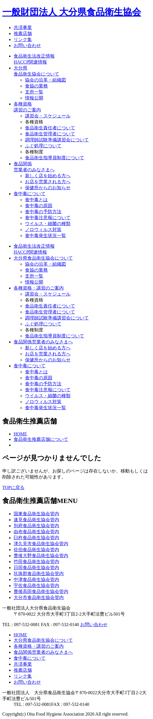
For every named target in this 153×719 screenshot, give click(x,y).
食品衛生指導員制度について (54, 157)
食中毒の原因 (38, 205)
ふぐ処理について (43, 145)
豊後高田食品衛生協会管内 (41, 591)
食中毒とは (36, 199)
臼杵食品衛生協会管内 (36, 537)
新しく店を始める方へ (48, 175)
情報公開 (34, 97)
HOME (20, 433)
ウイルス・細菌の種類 (48, 223)
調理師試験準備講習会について (57, 139)
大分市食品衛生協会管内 (39, 597)
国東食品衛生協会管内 (36, 513)
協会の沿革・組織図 (45, 80)
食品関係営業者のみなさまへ (43, 341)
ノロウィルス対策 (43, 229)
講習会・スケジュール (48, 115)
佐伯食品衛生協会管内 (36, 549)
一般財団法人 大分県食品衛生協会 (71, 12)
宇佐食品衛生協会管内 (36, 585)
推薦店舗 (23, 33)
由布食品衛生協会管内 (36, 531)
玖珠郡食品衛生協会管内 (39, 573)
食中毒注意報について (48, 217)
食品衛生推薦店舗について (41, 439)
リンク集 (23, 39)
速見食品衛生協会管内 (36, 519)
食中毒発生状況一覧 (45, 235)
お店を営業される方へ (48, 181)
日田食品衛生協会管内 (36, 567)
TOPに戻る (13, 487)
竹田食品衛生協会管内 (36, 561)
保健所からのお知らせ (48, 187)
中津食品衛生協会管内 (36, 579)
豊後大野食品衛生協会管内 (41, 555)
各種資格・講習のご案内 (39, 288)
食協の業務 (36, 85)
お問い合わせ (27, 45)
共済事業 (23, 27)
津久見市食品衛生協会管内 (41, 543)
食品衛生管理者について (50, 133)
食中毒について (30, 193)
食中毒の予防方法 (43, 211)
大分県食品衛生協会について (43, 258)
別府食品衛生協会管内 (36, 525)
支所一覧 (34, 91)
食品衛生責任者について (50, 127)
